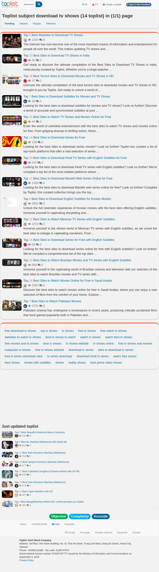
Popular (37, 23)
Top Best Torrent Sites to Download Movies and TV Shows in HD (68, 76)
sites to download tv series (115, 350)
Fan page (85, 532)
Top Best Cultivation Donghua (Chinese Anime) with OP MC (47, 471)
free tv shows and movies (135, 343)
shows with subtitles (37, 362)
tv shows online (103, 343)
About (23, 524)
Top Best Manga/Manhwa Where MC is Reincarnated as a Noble (49, 501)
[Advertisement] (79, 397)
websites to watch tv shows (23, 337)
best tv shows (52, 343)
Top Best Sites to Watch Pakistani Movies (52, 301)
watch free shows (124, 356)
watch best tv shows (118, 337)
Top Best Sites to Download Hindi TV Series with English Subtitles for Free (75, 158)
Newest (24, 23)
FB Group (70, 532)
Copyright (70, 524)
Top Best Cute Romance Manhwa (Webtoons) (40, 482)
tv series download (59, 356)
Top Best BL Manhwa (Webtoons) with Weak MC (41, 442)
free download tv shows (20, 330)
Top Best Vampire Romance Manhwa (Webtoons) (42, 462)
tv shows (68, 330)
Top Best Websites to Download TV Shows (53, 35)
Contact (136, 532)
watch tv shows (90, 337)
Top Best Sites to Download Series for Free (54, 137)
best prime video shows (106, 362)
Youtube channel (103, 532)
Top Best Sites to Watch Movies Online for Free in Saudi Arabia (67, 280)
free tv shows (87, 330)
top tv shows (49, 330)
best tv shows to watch (60, 337)
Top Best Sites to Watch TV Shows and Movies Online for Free (67, 117)
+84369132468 (39, 524)
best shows (12, 362)
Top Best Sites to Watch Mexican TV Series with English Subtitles (69, 219)
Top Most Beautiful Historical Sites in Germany (40, 432)
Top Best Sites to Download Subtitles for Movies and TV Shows (66, 96)
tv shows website (77, 343)
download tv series (81, 350)
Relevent (51, 23)
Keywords (122, 532)
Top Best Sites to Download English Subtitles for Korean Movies (67, 199)
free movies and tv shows (22, 343)
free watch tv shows (113, 330)
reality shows (77, 362)
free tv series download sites (24, 356)
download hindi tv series (93, 356)
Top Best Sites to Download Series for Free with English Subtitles (68, 240)
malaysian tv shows (18, 350)
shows (59, 362)
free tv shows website (49, 350)
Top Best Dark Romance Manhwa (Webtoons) (40, 452)
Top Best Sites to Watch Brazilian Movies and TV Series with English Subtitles (77, 260)
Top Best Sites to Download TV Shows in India (56, 55)
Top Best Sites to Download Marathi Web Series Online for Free (68, 178)
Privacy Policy (26, 560)
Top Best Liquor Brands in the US (33, 491)
